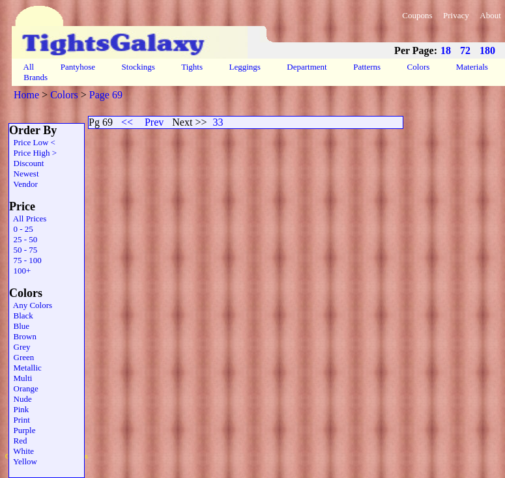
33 (217, 122)
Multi (20, 378)
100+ (20, 270)
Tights (192, 67)
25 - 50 (23, 239)
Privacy (456, 15)
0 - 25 (21, 229)
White (21, 451)
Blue (19, 326)
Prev (154, 122)
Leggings (245, 67)
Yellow (23, 461)
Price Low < (32, 142)
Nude (20, 399)
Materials (472, 67)
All (29, 67)
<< (127, 122)
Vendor (23, 184)
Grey (20, 347)
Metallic (25, 368)
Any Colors (30, 305)
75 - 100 (25, 260)
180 (487, 50)
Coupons (417, 15)
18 (445, 50)
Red (18, 440)
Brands (36, 77)
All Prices (27, 218)
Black (21, 315)
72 (465, 50)
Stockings (138, 67)
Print (19, 420)
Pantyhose (77, 67)
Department (307, 67)
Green (21, 357)
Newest (24, 173)
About (490, 15)
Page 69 (106, 94)
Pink (19, 409)
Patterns (366, 67)
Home (26, 94)
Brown (22, 336)
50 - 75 (23, 250)
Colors (418, 67)
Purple (22, 430)
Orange (23, 388)
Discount (26, 163)
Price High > (33, 153)
